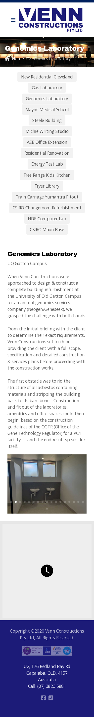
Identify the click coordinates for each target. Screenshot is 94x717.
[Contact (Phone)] (50, 698)
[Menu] (13, 20)
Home (18, 58)
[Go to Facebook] (43, 698)
